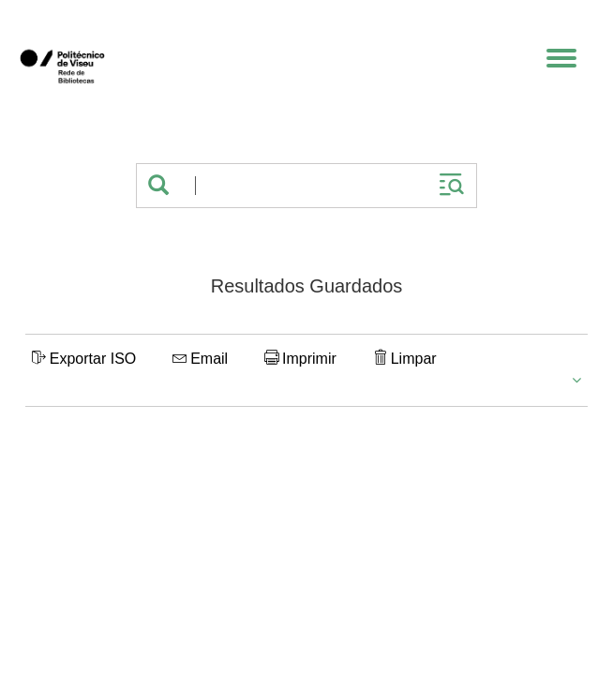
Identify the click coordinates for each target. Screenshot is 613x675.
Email (200, 359)
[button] (158, 185)
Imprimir (300, 359)
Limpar (405, 359)
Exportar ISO (84, 359)
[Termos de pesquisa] (303, 185)
